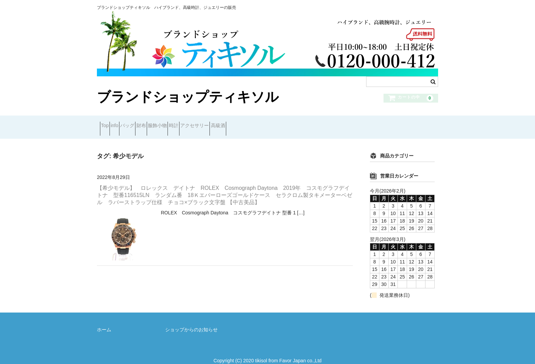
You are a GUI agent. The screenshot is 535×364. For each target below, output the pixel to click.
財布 (180, 122)
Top (108, 122)
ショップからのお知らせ (191, 320)
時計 (237, 122)
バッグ (154, 122)
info (130, 122)
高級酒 (306, 122)
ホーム (104, 320)
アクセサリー (270, 122)
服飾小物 (208, 122)
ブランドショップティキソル (188, 96)
